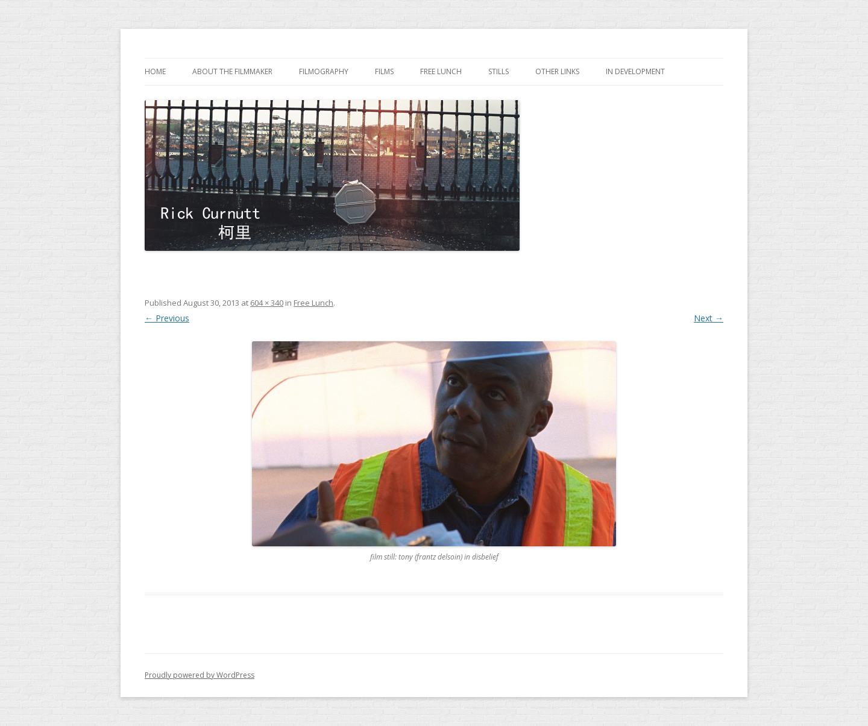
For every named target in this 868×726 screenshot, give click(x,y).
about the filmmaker (232, 71)
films (384, 71)
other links (557, 71)
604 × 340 (266, 302)
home (155, 71)
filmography (323, 71)
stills (498, 71)
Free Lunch (441, 71)
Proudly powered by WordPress (199, 675)
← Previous (167, 318)
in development (635, 71)
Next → (708, 318)
